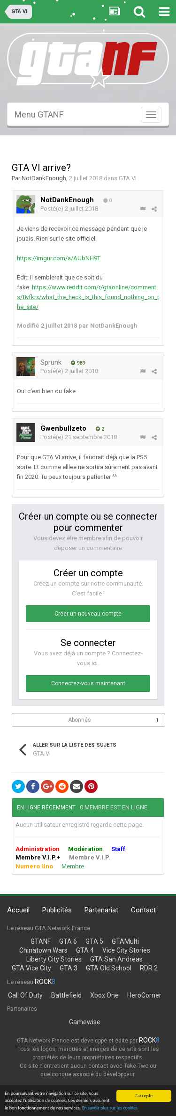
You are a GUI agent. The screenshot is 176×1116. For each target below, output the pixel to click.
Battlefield (66, 995)
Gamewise (84, 1022)
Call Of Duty (25, 995)
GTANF (41, 941)
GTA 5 (94, 941)
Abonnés (79, 720)
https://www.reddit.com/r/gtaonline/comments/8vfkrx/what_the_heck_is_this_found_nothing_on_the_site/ (88, 297)
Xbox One (104, 995)
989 (78, 363)
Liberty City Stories (54, 959)
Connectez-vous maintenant (88, 683)
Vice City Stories (126, 950)
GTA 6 (68, 941)
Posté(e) (69, 208)
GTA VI (128, 178)
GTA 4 (85, 950)
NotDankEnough (44, 178)
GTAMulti (125, 941)
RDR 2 (149, 968)
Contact (143, 910)
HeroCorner (144, 995)
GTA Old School (108, 968)
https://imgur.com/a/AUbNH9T (58, 258)
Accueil (18, 910)
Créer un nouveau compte (88, 613)
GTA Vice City (31, 968)
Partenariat (101, 910)
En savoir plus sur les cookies (110, 1108)
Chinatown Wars (43, 950)
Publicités (57, 910)
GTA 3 (68, 968)
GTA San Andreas (116, 959)
